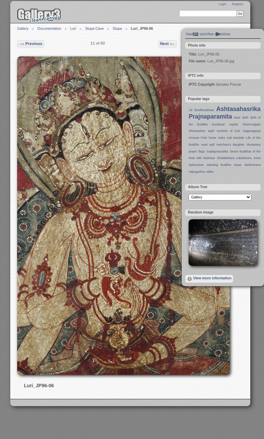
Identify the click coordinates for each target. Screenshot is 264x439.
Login (222, 4)
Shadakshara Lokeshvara (234, 158)
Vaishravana (252, 165)
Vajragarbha (197, 171)
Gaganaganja (252, 131)
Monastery (254, 144)
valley (210, 171)
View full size (195, 34)
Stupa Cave (94, 29)
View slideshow (218, 34)
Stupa (117, 29)
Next (167, 44)
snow (257, 158)
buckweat (218, 124)
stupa (237, 165)
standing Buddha (219, 165)
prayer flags (197, 151)
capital (233, 124)
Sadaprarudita (217, 151)
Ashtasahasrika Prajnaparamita (225, 113)
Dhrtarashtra (197, 131)
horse (212, 137)
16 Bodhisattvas (201, 110)
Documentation (49, 29)
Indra (221, 137)
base (237, 117)
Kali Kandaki (235, 137)
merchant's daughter (230, 144)
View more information (209, 279)
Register (237, 4)
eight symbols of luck (224, 131)
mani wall (208, 144)
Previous (31, 44)
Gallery (22, 29)
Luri (73, 29)
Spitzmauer (196, 165)
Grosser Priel (198, 137)
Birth (245, 117)
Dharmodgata (251, 124)
